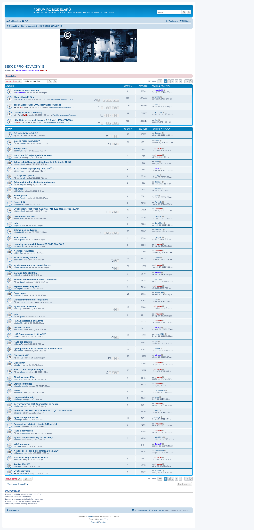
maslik (18, 440)
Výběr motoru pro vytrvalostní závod (32, 265)
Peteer (19, 260)
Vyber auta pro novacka (26, 417)
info (16, 223)
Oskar (156, 141)
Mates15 (19, 295)
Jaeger (19, 289)
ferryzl (18, 157)
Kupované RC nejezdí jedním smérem (33, 155)
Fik (21, 136)
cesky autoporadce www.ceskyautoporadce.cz (37, 105)
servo (17, 390)
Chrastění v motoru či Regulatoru (31, 299)
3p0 (155, 299)
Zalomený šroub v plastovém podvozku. (34, 182)
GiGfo (18, 336)
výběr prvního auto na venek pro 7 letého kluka (38, 348)
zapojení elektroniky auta (27, 286)
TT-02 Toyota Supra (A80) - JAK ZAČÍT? (34, 168)
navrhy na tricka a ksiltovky (28, 112)
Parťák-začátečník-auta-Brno (28, 321)
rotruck (18, 70)
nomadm (19, 351)
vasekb (19, 393)
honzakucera (21, 267)
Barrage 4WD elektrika (25, 273)
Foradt (22, 198)
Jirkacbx (43, 70)
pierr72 (19, 323)
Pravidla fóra (11, 76)
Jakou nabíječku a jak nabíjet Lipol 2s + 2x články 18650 (42, 162)
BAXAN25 (158, 437)
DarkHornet (24, 302)
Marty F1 (19, 151)
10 (107, 100)
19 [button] (186, 81)
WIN (21, 107)
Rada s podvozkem (23, 431)
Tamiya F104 (20, 148)
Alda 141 (19, 379)
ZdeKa (19, 253)
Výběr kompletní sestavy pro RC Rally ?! (34, 437)
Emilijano (20, 240)
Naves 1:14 (19, 202)
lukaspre (23, 372)
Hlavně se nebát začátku (26, 90)
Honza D (35, 70)
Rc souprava (20, 195)
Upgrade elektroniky (24, 397)
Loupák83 (26, 70)
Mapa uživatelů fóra (24, 97)
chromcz (19, 406)
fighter (18, 426)
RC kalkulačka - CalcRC (26, 133)
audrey (157, 417)
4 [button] (176, 81)
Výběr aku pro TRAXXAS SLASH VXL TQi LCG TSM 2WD (43, 410)
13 (118, 100)
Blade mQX (19, 363)
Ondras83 (20, 232)
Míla (156, 195)
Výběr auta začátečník (25, 306)
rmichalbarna (159, 390)
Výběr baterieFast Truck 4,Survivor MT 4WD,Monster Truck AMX (46, 209)
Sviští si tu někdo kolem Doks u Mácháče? (35, 279)
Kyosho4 (19, 330)
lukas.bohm (20, 453)
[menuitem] (25, 21)
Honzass (157, 133)
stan (156, 120)
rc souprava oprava (24, 175)
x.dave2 (23, 143)
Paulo (18, 460)
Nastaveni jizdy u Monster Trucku (31, 457)
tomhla (157, 97)
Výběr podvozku (22, 471)
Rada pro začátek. (23, 342)
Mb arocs (18, 189)
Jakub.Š (19, 246)
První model (20, 293)
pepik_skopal (21, 386)
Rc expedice (20, 237)
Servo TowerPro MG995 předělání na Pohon (36, 404)
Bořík (156, 162)
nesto (156, 168)
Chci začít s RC (21, 355)
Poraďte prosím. (22, 327)
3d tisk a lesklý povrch (25, 257)
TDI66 (18, 446)
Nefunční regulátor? (24, 251)
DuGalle (19, 191)
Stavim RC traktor (23, 384)
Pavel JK (157, 202)
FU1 (21, 358)
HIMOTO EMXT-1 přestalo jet (28, 369)
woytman (20, 171)
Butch (156, 410)
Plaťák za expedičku (24, 377)
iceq (18, 466)
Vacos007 (24, 473)
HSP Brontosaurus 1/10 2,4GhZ (30, 334)
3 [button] (172, 81)
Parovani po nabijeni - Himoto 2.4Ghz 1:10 (35, 424)
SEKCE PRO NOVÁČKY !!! (24, 66)
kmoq (18, 399)
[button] (160, 81)
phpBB (90, 516)
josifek (18, 225)
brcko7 (19, 344)
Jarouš (22, 282)
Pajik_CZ (20, 99)
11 (110, 100)
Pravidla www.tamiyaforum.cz (61, 99)
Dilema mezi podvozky (25, 230)
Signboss (158, 112)
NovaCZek (158, 223)
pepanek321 (159, 334)
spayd (18, 413)
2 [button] (169, 81)
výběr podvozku (22, 444)
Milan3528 (158, 293)
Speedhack (20, 164)
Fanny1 (19, 309)
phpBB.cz (104, 519)
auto (16, 314)
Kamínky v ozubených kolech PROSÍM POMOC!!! (39, 244)
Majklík (157, 348)
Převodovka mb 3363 (24, 216)
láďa (156, 105)
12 (114, 100)
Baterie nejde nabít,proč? (27, 141)
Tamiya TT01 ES (22, 464)
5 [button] (180, 81)
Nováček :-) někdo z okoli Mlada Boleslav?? (36, 451)
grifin (22, 317)
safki (18, 365)
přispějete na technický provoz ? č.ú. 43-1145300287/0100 (43, 120)
